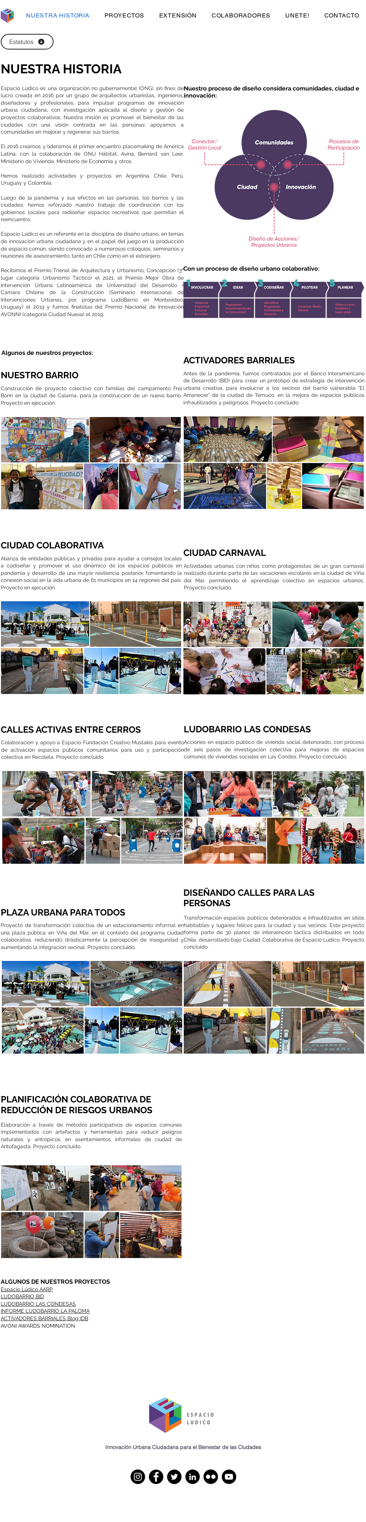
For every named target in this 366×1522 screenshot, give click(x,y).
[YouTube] (229, 1477)
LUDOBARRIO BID (22, 1296)
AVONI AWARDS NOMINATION (38, 1326)
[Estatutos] (27, 42)
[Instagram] (138, 1477)
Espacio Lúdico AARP (27, 1289)
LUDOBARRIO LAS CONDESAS (38, 1304)
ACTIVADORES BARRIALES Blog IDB (44, 1318)
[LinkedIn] (192, 1477)
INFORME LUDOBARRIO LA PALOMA (45, 1311)
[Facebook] (156, 1477)
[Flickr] (210, 1477)
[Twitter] (174, 1477)
